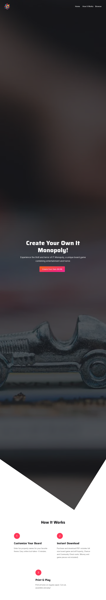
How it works (88, 6)
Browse (98, 6)
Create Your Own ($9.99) (52, 269)
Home (77, 6)
